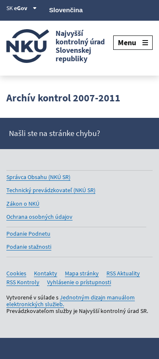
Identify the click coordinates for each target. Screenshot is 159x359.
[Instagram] (147, 9)
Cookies (16, 273)
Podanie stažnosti (28, 246)
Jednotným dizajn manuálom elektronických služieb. (70, 301)
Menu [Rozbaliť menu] (133, 42)
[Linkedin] (133, 9)
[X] (90, 9)
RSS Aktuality (123, 273)
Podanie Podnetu (28, 233)
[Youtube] (119, 9)
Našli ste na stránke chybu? (54, 133)
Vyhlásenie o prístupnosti (79, 282)
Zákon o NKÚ (22, 203)
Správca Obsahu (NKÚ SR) (38, 177)
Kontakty (45, 273)
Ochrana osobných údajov (39, 216)
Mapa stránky (82, 273)
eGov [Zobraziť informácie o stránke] (25, 8)
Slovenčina (66, 10)
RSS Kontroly (22, 282)
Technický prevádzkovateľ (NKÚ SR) (50, 190)
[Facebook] (104, 9)
